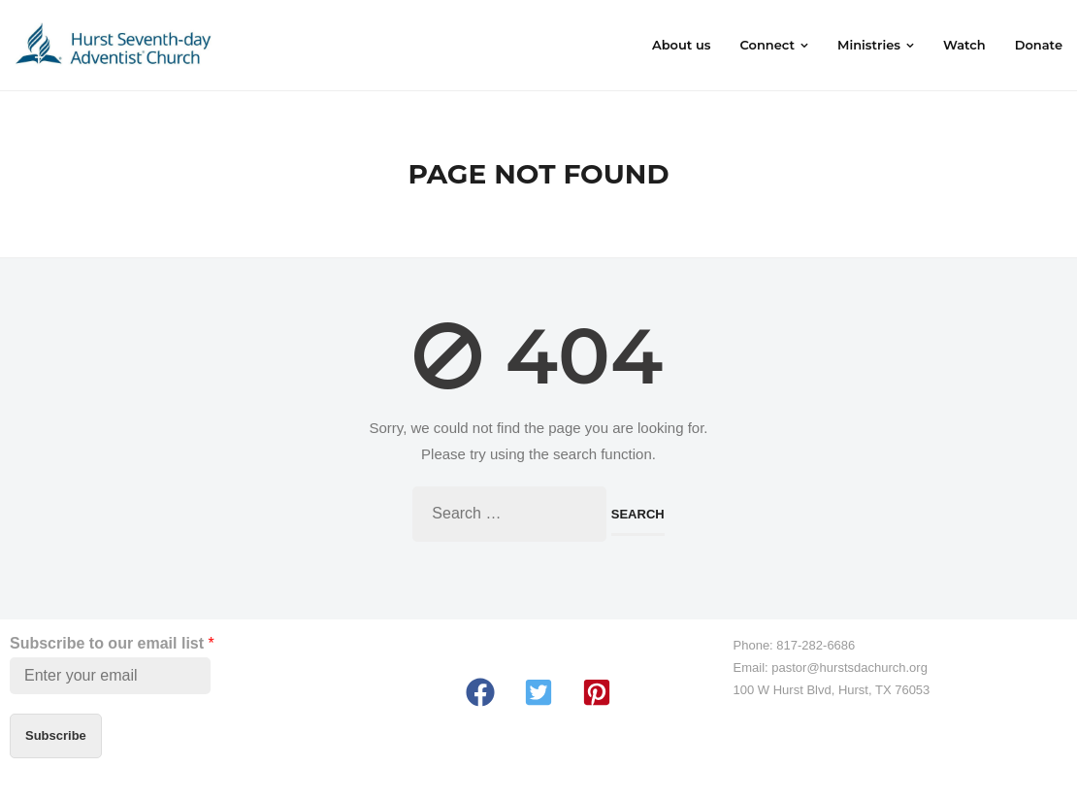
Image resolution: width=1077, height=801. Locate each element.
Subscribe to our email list (112, 643)
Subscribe (55, 735)
